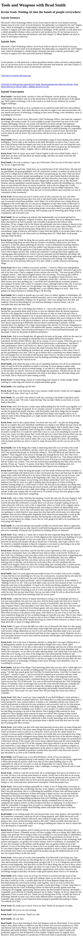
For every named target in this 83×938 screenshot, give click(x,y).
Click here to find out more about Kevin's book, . (39, 85)
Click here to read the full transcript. (16, 75)
